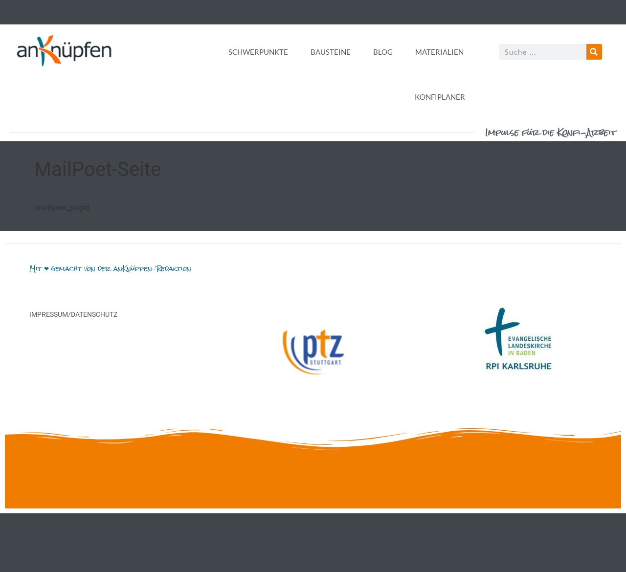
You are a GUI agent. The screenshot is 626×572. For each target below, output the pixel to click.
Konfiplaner (440, 96)
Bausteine (331, 51)
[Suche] (594, 52)
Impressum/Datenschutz (73, 314)
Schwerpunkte (258, 51)
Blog (383, 51)
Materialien (439, 51)
